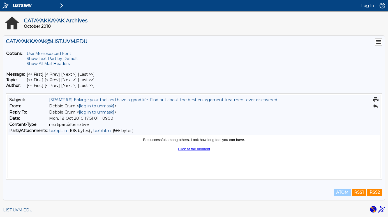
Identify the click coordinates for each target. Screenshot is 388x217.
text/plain (58, 130)
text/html (102, 130)
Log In (367, 5)
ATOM (342, 192)
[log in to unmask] (96, 105)
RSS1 (359, 192)
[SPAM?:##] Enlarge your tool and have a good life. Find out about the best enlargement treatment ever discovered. (163, 99)
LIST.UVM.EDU (18, 210)
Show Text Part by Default (52, 58)
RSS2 (374, 192)
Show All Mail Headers (48, 63)
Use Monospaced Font (49, 53)
